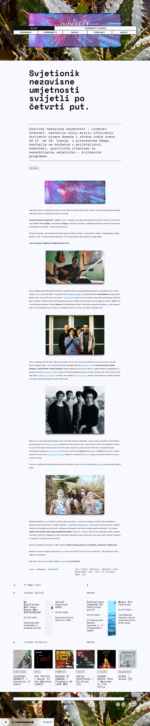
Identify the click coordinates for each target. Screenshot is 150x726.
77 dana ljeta (32, 585)
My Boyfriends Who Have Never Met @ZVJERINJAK (32, 607)
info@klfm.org (21, 706)
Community (50, 32)
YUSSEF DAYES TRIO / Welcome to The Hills (105, 681)
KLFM (34, 28)
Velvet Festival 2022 (61, 604)
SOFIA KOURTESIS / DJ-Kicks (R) (84, 680)
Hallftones (81, 569)
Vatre (37, 672)
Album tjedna (19, 672)
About (124, 32)
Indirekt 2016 (110, 569)
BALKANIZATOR (124, 672)
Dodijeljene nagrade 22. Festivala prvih (95, 606)
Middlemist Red (83, 572)
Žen (84, 574)
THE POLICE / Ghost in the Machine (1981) (42, 680)
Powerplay (60, 672)
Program (25, 32)
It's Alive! (102, 672)
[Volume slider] (27, 722)
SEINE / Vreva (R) (125, 677)
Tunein (132, 704)
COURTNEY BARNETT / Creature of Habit (21, 680)
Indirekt (95, 569)
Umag (77, 574)
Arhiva (91, 642)
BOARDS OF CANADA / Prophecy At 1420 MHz (63, 680)
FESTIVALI (34, 168)
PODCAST (99, 32)
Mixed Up (80, 672)
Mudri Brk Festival (125, 603)
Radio (75, 32)
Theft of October (104, 572)
